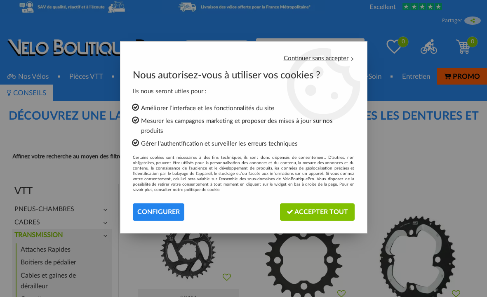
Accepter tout (317, 211)
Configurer (158, 212)
